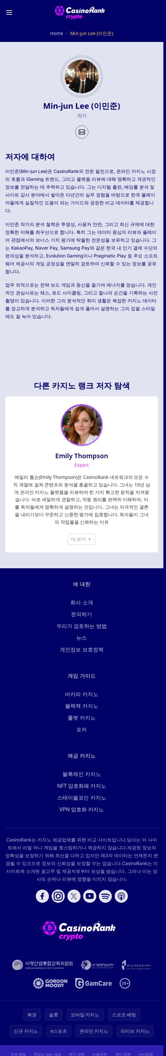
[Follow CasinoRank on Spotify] (105, 896)
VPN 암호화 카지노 (81, 809)
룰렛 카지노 (81, 717)
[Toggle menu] (9, 12)
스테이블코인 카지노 (81, 797)
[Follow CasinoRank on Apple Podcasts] (121, 896)
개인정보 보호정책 (81, 649)
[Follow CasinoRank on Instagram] (58, 896)
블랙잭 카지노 (81, 705)
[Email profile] (81, 132)
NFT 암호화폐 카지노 (82, 785)
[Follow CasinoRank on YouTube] (89, 896)
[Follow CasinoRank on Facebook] (42, 896)
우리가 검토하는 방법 (82, 626)
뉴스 (81, 637)
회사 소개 (81, 602)
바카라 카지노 (81, 694)
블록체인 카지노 (81, 774)
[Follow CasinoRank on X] (74, 896)
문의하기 (81, 614)
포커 (81, 729)
